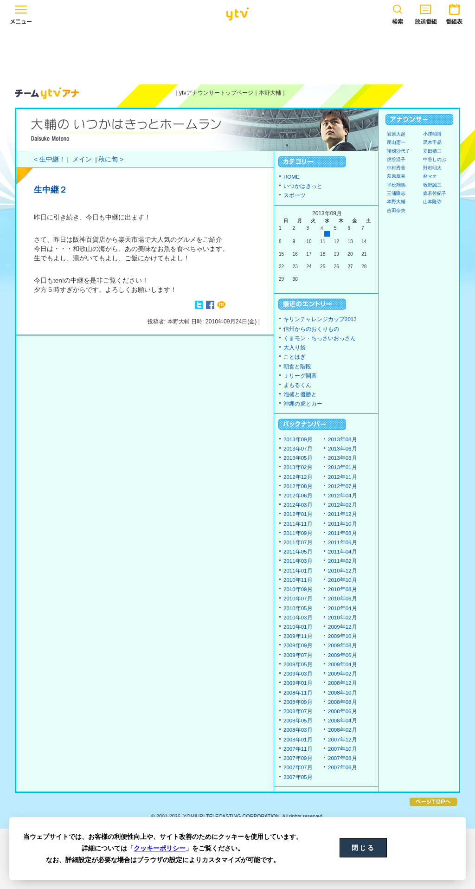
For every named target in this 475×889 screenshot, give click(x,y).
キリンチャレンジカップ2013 (320, 319)
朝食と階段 (297, 366)
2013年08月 (342, 439)
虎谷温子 (396, 159)
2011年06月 (342, 542)
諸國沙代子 (398, 151)
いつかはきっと (302, 186)
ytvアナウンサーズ (47, 93)
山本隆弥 (432, 201)
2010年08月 (342, 589)
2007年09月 (298, 758)
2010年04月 (342, 608)
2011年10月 (342, 524)
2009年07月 (298, 655)
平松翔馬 (396, 184)
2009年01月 (298, 683)
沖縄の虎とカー (302, 403)
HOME (291, 177)
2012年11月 (342, 477)
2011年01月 (298, 570)
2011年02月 (342, 561)
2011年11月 (298, 524)
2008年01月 (298, 739)
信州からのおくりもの (311, 329)
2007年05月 (298, 777)
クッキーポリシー (160, 848)
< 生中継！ (49, 159)
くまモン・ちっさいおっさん (319, 338)
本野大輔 (270, 93)
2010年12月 (342, 570)
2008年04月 (342, 720)
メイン (82, 159)
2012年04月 (342, 495)
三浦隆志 (396, 193)
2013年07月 (298, 448)
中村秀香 (396, 167)
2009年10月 (342, 636)
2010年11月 (298, 580)
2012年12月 (298, 477)
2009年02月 (342, 673)
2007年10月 (342, 749)
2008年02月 (342, 730)
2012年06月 (298, 495)
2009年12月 (342, 627)
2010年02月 (342, 617)
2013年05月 (298, 458)
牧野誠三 (432, 184)
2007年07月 (298, 767)
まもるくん (297, 385)
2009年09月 (298, 645)
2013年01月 (342, 467)
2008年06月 (342, 711)
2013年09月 (298, 439)
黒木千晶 (432, 142)
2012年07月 (342, 486)
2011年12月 (342, 514)
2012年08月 (298, 486)
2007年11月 (298, 749)
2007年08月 (342, 758)
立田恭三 (432, 151)
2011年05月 (298, 551)
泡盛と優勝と (300, 394)
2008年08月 (342, 702)
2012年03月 (298, 505)
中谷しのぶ (434, 159)
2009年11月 (298, 636)
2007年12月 (342, 739)
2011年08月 (342, 533)
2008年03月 (298, 730)
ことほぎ (294, 357)
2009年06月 (342, 655)
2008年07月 (298, 711)
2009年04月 (342, 664)
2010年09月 (298, 589)
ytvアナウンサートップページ (216, 93)
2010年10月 (342, 580)
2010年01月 (298, 627)
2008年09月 (298, 702)
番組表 (454, 13)
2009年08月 (342, 645)
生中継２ (50, 189)
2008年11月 (298, 693)
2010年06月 (342, 598)
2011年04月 (342, 551)
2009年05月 (298, 664)
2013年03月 (342, 458)
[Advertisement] (237, 54)
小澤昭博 (432, 133)
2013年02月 (298, 467)
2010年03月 (298, 617)
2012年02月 (342, 505)
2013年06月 (342, 448)
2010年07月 (298, 598)
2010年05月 (298, 608)
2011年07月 (298, 542)
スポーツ (294, 195)
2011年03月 (298, 561)
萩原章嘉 (396, 176)
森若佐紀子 (434, 193)
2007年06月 (342, 767)
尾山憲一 (396, 142)
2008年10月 (342, 693)
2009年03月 (298, 673)
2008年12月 (342, 683)
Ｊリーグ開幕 (300, 376)
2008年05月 (298, 720)
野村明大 (432, 167)
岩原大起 (396, 133)
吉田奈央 (396, 210)
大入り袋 (294, 347)
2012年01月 (298, 514)
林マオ (430, 176)
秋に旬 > (110, 159)
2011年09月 (298, 533)
